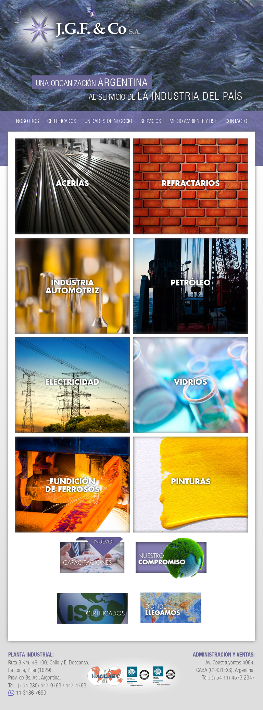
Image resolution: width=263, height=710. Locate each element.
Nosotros (27, 121)
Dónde (174, 610)
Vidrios (190, 382)
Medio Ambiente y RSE (193, 121)
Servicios (150, 121)
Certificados (61, 121)
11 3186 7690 (31, 692)
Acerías (72, 183)
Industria (72, 286)
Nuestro (170, 559)
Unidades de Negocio (108, 121)
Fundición (72, 485)
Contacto (236, 121)
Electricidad (72, 382)
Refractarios (191, 183)
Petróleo (191, 282)
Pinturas (191, 481)
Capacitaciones (87, 562)
